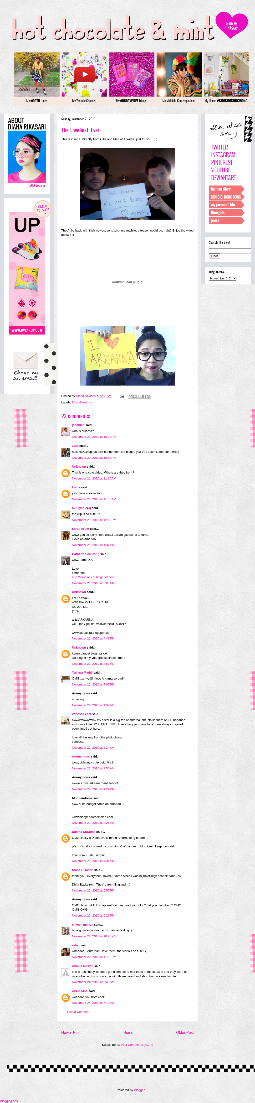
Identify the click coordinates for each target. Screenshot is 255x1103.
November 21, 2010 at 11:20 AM (94, 478)
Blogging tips (9, 1101)
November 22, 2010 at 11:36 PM (94, 957)
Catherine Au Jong (85, 554)
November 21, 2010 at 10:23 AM (94, 436)
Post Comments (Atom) (137, 1044)
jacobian (78, 425)
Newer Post (71, 1033)
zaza (75, 446)
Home (128, 1033)
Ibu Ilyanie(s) (81, 508)
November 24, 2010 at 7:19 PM (93, 1003)
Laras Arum (80, 529)
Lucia (76, 487)
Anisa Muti (80, 991)
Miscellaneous (82, 402)
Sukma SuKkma (83, 832)
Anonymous (81, 756)
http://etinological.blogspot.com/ (93, 577)
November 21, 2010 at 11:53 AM (94, 499)
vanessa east (81, 714)
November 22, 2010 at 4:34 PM (93, 861)
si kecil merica (82, 924)
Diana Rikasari (82, 870)
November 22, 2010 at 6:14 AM (93, 747)
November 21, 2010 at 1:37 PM (93, 545)
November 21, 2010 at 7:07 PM (93, 684)
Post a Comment (78, 1012)
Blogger (139, 1090)
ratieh (76, 945)
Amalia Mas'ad (82, 966)
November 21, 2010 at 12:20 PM (94, 520)
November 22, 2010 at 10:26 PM (94, 936)
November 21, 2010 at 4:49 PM (93, 638)
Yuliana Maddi (82, 672)
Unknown (79, 466)
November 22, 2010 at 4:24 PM (93, 789)
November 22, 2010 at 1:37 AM (93, 705)
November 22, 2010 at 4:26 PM (93, 823)
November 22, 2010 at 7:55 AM (93, 768)
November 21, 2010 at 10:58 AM (94, 457)
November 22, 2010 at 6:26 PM (93, 915)
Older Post (185, 1033)
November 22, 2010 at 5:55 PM (93, 890)
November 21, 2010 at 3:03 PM (93, 583)
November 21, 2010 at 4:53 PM (93, 663)
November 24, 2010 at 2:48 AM (93, 982)
